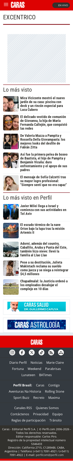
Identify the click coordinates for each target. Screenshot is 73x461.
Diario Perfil (18, 362)
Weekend (34, 369)
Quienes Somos (47, 408)
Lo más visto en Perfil (27, 197)
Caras (40, 385)
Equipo (57, 414)
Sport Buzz (21, 398)
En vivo (61, 5)
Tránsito (55, 420)
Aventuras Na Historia (25, 391)
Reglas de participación (28, 420)
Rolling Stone (54, 391)
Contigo (54, 385)
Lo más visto (17, 89)
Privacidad (40, 414)
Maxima (54, 398)
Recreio (38, 398)
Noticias (36, 362)
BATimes (45, 375)
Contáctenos (20, 414)
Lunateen (28, 375)
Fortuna (18, 369)
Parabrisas (53, 369)
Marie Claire (55, 362)
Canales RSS (23, 408)
